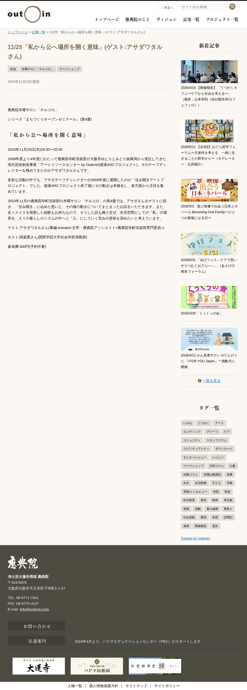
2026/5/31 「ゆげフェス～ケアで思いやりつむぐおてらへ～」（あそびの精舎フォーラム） (209, 265)
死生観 (228, 500)
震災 (215, 526)
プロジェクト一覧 (222, 19)
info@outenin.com (34, 609)
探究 (203, 500)
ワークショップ (69, 69)
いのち (187, 423)
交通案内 (37, 640)
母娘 (186, 509)
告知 (13, 69)
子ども (216, 483)
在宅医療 (200, 483)
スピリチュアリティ (196, 448)
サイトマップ (136, 686)
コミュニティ (192, 440)
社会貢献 (189, 517)
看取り (228, 509)
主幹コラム (216, 466)
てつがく (203, 423)
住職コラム (190, 474)
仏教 (232, 466)
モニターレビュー (194, 457)
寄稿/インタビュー (195, 491)
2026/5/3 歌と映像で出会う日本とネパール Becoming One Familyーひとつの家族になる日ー (208, 212)
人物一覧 (75, 686)
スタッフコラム (216, 440)
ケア (227, 431)
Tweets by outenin (195, 538)
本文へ (167, 7)
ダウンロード (224, 448)
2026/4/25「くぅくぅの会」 (203, 313)
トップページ (107, 19)
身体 (186, 526)
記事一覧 (191, 19)
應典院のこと (137, 19)
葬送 (203, 517)
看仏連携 (212, 509)
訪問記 (228, 517)
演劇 (198, 509)
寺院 (216, 491)
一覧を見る (209, 381)
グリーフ (212, 431)
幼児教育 (189, 500)
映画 (215, 500)
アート (219, 423)
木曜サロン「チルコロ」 (38, 69)
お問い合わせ (37, 626)
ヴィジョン (166, 19)
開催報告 (200, 526)
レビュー (218, 457)
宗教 (230, 483)
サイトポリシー (167, 686)
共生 (186, 483)
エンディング (192, 431)
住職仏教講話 (212, 474)
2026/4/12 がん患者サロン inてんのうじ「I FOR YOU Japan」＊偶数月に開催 (208, 361)
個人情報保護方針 (103, 686)
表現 (215, 517)
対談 (227, 491)
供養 (230, 474)
